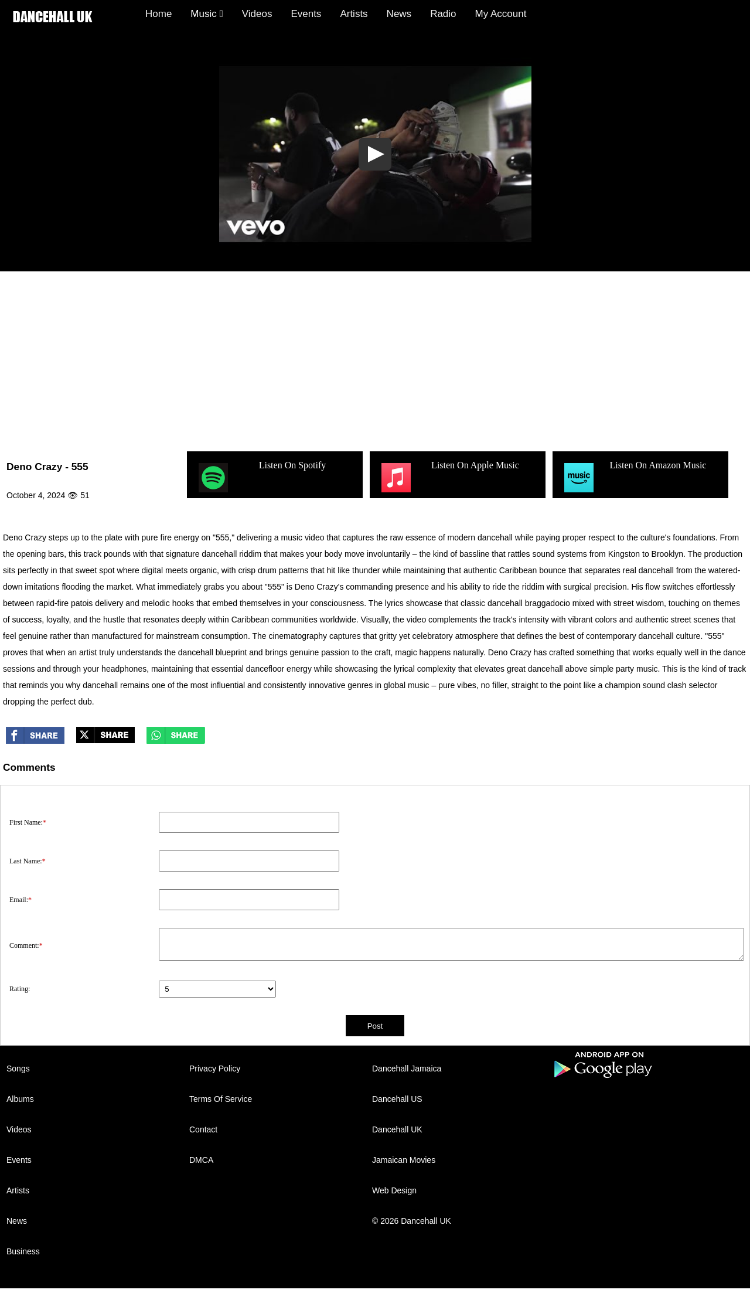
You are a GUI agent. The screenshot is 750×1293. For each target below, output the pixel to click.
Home (158, 13)
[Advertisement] (375, 359)
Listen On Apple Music (449, 477)
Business (23, 1251)
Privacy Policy (214, 1068)
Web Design (394, 1190)
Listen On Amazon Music (633, 477)
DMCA (201, 1160)
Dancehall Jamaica (406, 1068)
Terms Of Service (220, 1099)
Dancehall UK (397, 1129)
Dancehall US (397, 1099)
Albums (20, 1099)
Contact (203, 1129)
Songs (18, 1068)
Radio (443, 13)
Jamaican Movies (403, 1160)
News (399, 13)
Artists (353, 13)
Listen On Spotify (261, 477)
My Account (501, 13)
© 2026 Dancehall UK (411, 1221)
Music (206, 13)
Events (306, 13)
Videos (257, 13)
